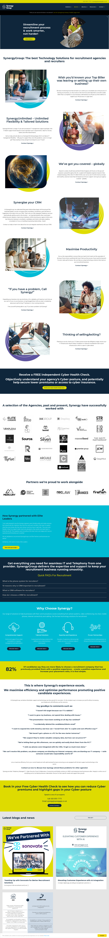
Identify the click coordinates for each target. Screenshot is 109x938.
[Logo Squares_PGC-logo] (27, 489)
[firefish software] (100, 489)
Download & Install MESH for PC (65, 930)
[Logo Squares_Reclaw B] (63, 489)
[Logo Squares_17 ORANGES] (81, 489)
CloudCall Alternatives (86, 880)
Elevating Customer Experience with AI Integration (63, 880)
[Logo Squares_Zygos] (81, 455)
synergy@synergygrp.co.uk (99, 1)
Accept (102, 935)
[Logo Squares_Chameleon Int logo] (9, 435)
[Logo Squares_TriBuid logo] (81, 415)
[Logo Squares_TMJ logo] (63, 425)
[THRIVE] (9, 455)
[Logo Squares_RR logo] (27, 445)
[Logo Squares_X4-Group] (45, 415)
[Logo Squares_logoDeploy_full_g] (63, 415)
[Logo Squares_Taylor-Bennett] (9, 445)
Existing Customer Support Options (65, 921)
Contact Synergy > (81, 100)
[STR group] (100, 415)
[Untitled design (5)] (27, 455)
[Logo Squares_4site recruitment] (27, 415)
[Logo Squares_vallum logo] (81, 425)
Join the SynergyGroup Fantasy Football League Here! (66, 12)
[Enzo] (100, 425)
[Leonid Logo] (45, 425)
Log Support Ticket (61, 924)
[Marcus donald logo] (27, 425)
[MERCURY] (9, 489)
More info (46, 935)
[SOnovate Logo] (45, 489)
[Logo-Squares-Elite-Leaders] (9, 415)
